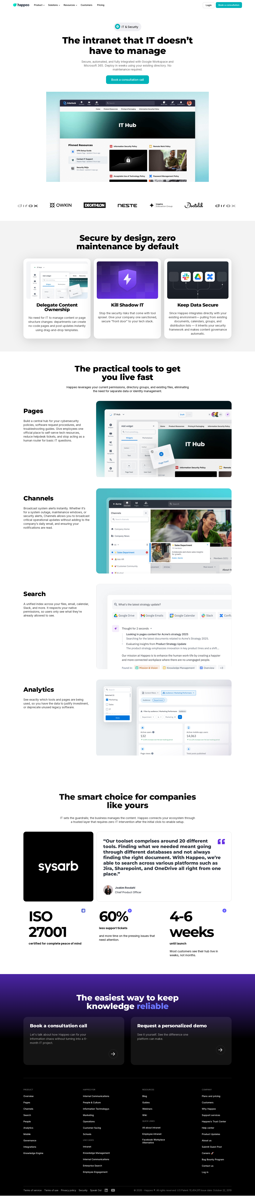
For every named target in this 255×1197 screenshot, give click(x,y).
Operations (89, 1122)
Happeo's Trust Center (214, 1122)
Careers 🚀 (208, 1154)
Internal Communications (96, 1097)
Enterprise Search (92, 1167)
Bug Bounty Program (213, 1160)
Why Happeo (209, 1110)
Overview (28, 1097)
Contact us (208, 1167)
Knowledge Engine (33, 1154)
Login (209, 5)
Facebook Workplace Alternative (153, 1142)
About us (207, 1141)
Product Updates (211, 1135)
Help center (208, 1129)
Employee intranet (151, 1135)
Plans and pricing (211, 1097)
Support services (211, 1116)
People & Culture (92, 1103)
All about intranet (151, 1129)
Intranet (87, 1148)
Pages (26, 1103)
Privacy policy (68, 1191)
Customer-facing (92, 1129)
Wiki (144, 1116)
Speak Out (95, 1191)
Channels (28, 1110)
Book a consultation (228, 5)
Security (83, 1191)
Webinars (147, 1110)
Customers (208, 1103)
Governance (29, 1141)
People (27, 1122)
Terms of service (32, 1191)
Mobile (27, 1135)
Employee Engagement (95, 1173)
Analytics (28, 1129)
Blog (144, 1097)
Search (27, 1116)
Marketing (88, 1116)
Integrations (29, 1148)
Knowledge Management (96, 1154)
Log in (205, 1173)
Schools (87, 1135)
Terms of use (51, 1191)
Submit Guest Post (212, 1148)
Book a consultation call (127, 79)
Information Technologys (96, 1110)
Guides (146, 1103)
